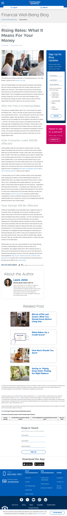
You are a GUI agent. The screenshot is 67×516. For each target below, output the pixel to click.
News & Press (29, 494)
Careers (27, 482)
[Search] (44, 7)
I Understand (57, 512)
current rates (22, 260)
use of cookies (41, 513)
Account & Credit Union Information (55, 95)
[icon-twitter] (27, 500)
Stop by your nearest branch (20, 255)
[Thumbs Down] (22, 265)
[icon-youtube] (33, 500)
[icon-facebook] (21, 500)
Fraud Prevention (55, 108)
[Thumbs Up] (19, 265)
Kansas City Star (20, 80)
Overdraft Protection (33, 507)
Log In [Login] (14, 7)
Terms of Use (15, 504)
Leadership (28, 490)
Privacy (24, 504)
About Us (28, 478)
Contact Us (54, 139)
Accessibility (40, 504)
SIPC (19, 397)
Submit (56, 116)
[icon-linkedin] (46, 500)
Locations (60, 478)
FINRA (15, 397)
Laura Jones (5, 45)
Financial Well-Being (56, 102)
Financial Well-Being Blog (9, 19)
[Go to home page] (34, 3)
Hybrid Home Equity (17, 193)
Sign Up (33, 452)
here (23, 402)
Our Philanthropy (30, 486)
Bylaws (31, 504)
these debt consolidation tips (27, 168)
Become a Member (46, 488)
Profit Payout (45, 484)
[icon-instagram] (40, 500)
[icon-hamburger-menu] (2, 3)
